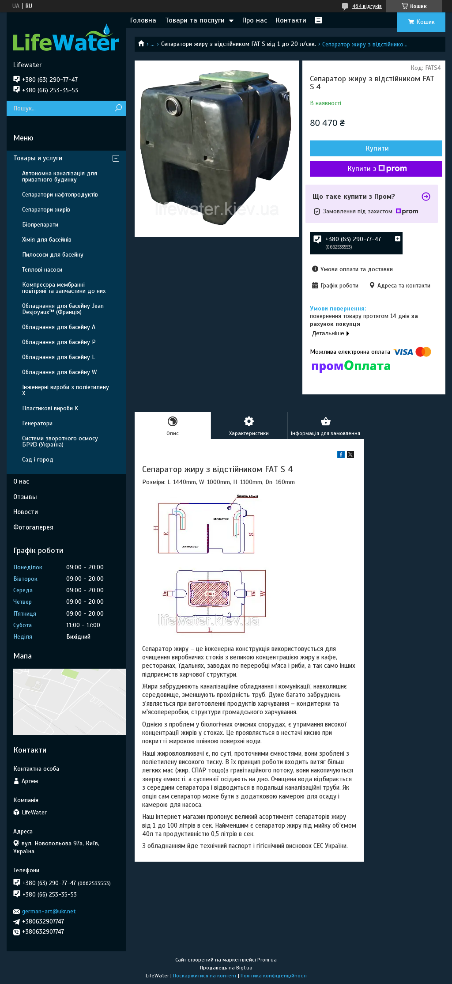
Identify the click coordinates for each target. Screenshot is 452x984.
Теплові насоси (42, 269)
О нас (21, 481)
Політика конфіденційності (274, 976)
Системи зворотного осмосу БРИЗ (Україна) (60, 441)
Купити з (377, 168)
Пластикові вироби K (50, 408)
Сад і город (37, 459)
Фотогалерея (33, 527)
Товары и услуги (37, 158)
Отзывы (25, 497)
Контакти (291, 20)
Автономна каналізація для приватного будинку (59, 176)
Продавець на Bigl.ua (226, 968)
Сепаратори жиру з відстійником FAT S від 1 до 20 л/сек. (238, 44)
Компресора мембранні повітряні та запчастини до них (63, 288)
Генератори (37, 423)
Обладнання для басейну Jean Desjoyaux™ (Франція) (63, 309)
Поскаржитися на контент (205, 976)
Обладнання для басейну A (58, 327)
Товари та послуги (195, 20)
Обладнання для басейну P (59, 342)
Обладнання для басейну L (58, 357)
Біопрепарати (40, 224)
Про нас (254, 20)
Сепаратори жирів (46, 209)
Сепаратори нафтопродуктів (60, 194)
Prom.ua (267, 960)
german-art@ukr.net (49, 911)
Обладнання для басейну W (59, 372)
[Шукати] (118, 108)
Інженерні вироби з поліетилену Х (65, 390)
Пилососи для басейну (52, 254)
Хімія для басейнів (47, 239)
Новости (25, 512)
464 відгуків (367, 6)
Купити (377, 148)
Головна (143, 20)
